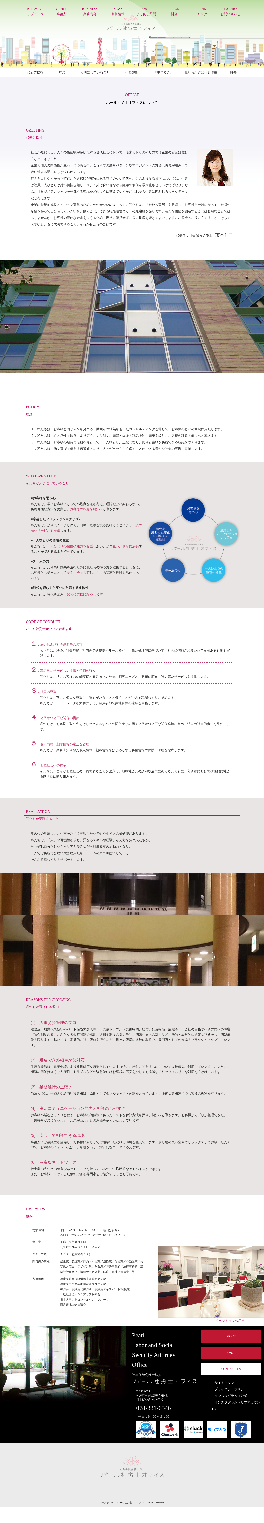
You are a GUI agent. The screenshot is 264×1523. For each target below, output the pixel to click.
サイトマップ (222, 1382)
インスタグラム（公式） (230, 1395)
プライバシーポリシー (229, 1389)
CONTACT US (231, 1369)
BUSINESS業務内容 (90, 11)
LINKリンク (202, 11)
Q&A (231, 1352)
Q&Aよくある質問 (146, 11)
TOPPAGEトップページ (33, 11)
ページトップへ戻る (228, 1321)
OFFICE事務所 (61, 11)
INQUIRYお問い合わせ (230, 11)
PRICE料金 (174, 11)
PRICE (231, 1336)
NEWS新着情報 (117, 11)
